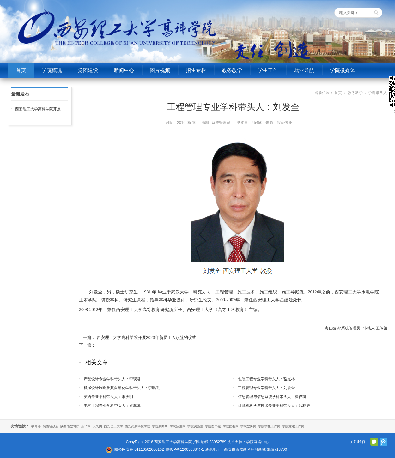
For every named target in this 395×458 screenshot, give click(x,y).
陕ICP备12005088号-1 (185, 449)
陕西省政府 (50, 426)
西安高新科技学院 (137, 426)
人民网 (97, 426)
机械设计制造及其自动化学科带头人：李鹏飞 (122, 388)
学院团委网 (231, 426)
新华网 (86, 426)
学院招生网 (177, 426)
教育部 (36, 426)
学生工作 (268, 70)
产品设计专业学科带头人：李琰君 (112, 379)
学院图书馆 (213, 426)
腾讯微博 (383, 442)
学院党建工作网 (293, 426)
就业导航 (304, 70)
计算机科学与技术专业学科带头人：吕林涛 (274, 405)
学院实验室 (195, 426)
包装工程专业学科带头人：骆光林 (266, 379)
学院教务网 (248, 426)
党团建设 (88, 70)
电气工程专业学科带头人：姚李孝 (112, 405)
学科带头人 (377, 93)
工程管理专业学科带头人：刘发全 (266, 388)
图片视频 (160, 70)
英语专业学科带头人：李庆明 (108, 397)
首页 (21, 70)
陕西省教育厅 (69, 426)
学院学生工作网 (269, 426)
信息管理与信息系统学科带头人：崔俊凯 (272, 397)
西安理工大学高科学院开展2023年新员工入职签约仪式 (146, 337)
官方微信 (374, 442)
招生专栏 (196, 70)
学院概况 (52, 70)
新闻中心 (124, 70)
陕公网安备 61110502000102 (139, 449)
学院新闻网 (160, 426)
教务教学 (232, 70)
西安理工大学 (113, 426)
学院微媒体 (342, 70)
